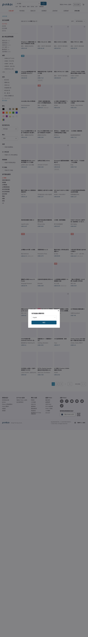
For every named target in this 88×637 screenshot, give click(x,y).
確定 (44, 322)
